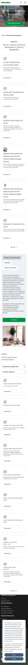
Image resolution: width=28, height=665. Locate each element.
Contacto (14, 320)
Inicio (3, 35)
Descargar (7, 138)
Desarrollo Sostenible (6, 613)
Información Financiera (7, 610)
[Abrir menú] (25, 2)
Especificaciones (5, 601)
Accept (14, 654)
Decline (14, 658)
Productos (4, 619)
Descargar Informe (14, 23)
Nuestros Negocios (6, 608)
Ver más (14, 247)
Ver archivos (8, 78)
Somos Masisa (5, 606)
